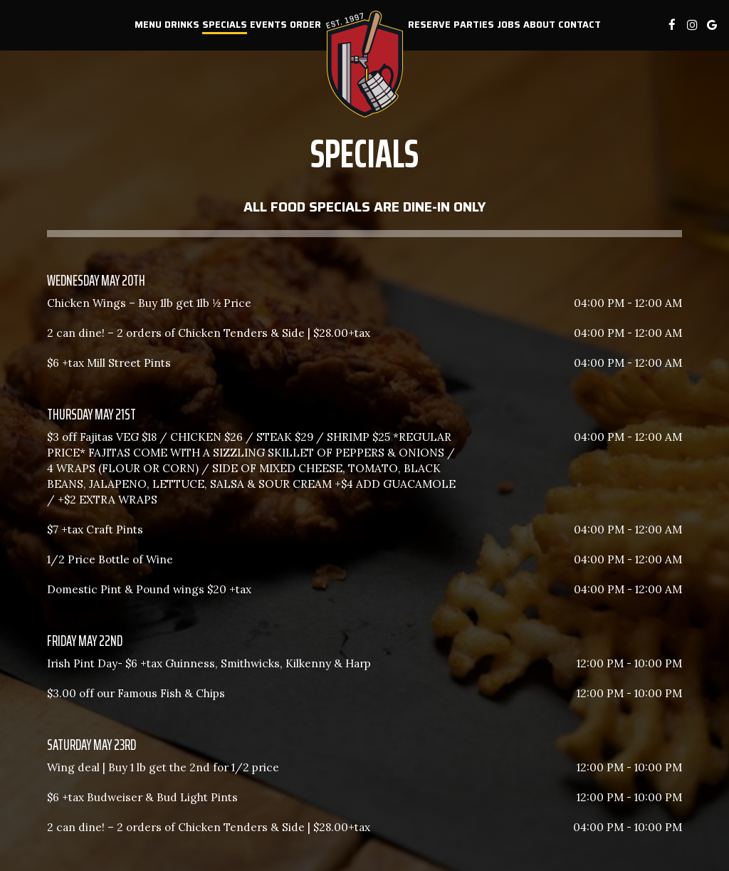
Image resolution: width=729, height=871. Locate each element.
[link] (364, 64)
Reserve (429, 25)
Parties (473, 25)
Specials (224, 25)
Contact (579, 25)
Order (305, 25)
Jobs (508, 25)
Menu (148, 25)
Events (268, 25)
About (539, 25)
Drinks (181, 25)
